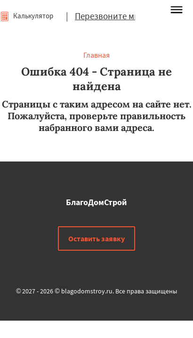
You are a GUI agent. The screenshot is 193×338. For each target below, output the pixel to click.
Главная (96, 55)
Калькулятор (26, 15)
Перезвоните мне (109, 16)
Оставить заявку (96, 238)
